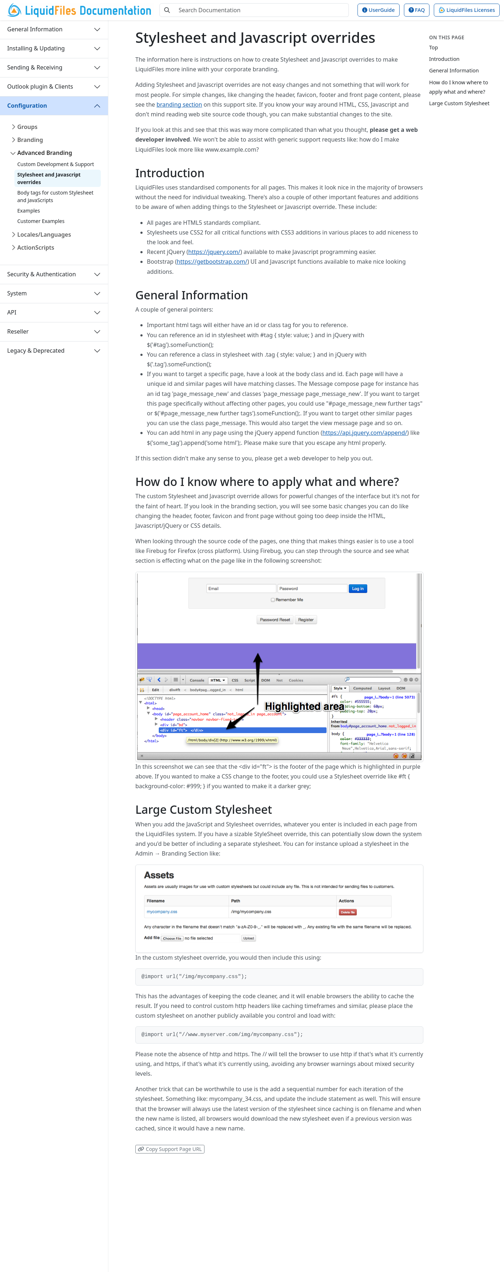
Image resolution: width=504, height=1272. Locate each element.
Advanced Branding (44, 153)
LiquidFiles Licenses (466, 9)
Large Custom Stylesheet (459, 103)
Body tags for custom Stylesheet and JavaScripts (55, 196)
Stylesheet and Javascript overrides (49, 178)
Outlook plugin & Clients (40, 86)
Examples (28, 210)
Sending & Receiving (34, 67)
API (11, 312)
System (17, 293)
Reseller (18, 331)
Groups (27, 127)
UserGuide (378, 9)
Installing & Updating (36, 48)
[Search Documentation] (261, 10)
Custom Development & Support (55, 164)
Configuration (27, 106)
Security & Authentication (41, 274)
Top (433, 47)
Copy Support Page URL (170, 1149)
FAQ (417, 9)
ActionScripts (35, 247)
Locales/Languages (44, 234)
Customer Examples (40, 221)
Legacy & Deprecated (35, 350)
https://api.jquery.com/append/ (364, 433)
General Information (35, 29)
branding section (179, 104)
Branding (30, 140)
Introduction (444, 58)
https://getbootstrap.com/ (212, 261)
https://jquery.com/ (214, 252)
